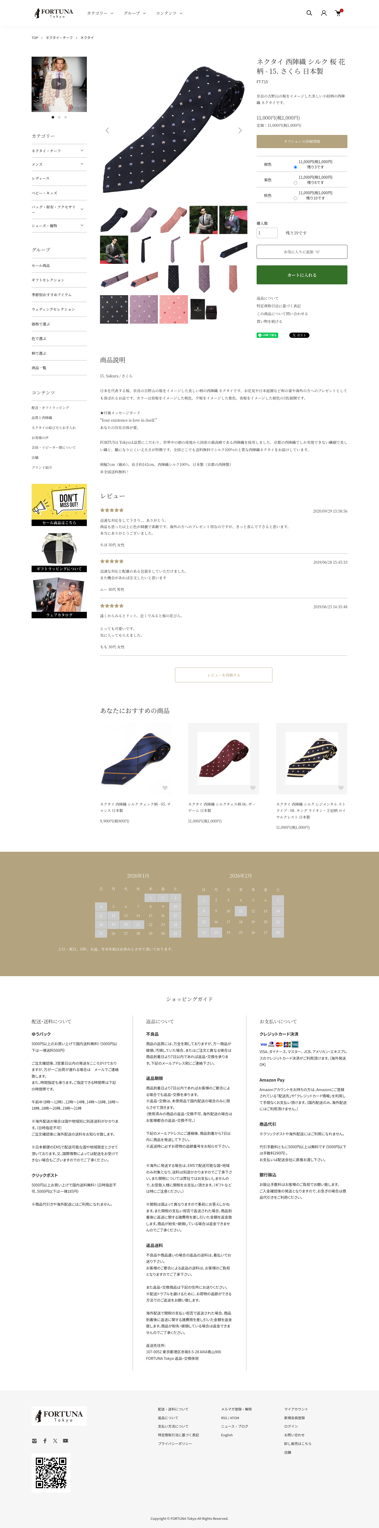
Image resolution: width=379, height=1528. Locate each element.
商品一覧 (39, 367)
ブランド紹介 (42, 467)
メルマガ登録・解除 (236, 1409)
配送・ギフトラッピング (50, 407)
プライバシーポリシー (175, 1443)
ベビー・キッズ (44, 193)
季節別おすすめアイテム (52, 294)
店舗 (35, 457)
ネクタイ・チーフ (59, 37)
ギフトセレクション (48, 280)
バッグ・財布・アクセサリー (54, 209)
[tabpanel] (59, 84)
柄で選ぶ (39, 353)
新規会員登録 (294, 1417)
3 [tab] (65, 117)
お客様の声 (40, 437)
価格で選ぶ (41, 324)
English (227, 1434)
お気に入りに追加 (302, 251)
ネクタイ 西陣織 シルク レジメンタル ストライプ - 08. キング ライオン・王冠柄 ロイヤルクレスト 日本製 (311, 810)
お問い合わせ (294, 1434)
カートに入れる (302, 275)
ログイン (291, 1426)
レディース (40, 178)
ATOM (234, 1417)
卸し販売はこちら (298, 1443)
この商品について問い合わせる (282, 313)
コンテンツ (166, 13)
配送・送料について (173, 1409)
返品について (268, 298)
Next (239, 130)
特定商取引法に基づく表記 (279, 305)
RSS (224, 1417)
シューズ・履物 (44, 225)
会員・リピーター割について (54, 447)
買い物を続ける (269, 321)
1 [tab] (53, 117)
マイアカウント (296, 1409)
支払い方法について (173, 1426)
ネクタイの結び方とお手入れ (54, 427)
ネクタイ (87, 37)
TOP (35, 37)
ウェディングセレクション (53, 309)
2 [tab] (59, 117)
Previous (108, 130)
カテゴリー (97, 13)
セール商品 (41, 265)
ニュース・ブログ (234, 1426)
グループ (131, 13)
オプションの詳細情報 (302, 141)
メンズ (37, 164)
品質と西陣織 (42, 417)
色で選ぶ (39, 338)
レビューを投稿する (223, 675)
